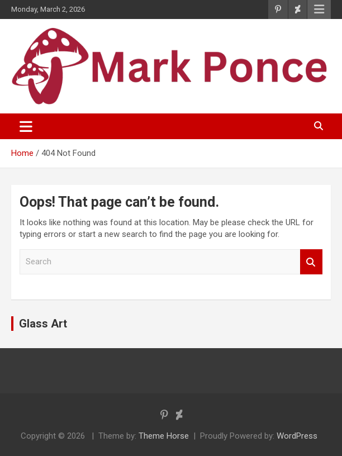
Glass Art (43, 323)
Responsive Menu (319, 9)
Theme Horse (164, 436)
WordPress (297, 436)
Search (311, 261)
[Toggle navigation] (26, 126)
